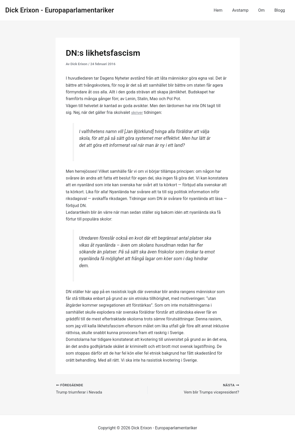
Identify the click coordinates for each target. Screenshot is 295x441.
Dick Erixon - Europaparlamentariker (59, 10)
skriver (137, 112)
